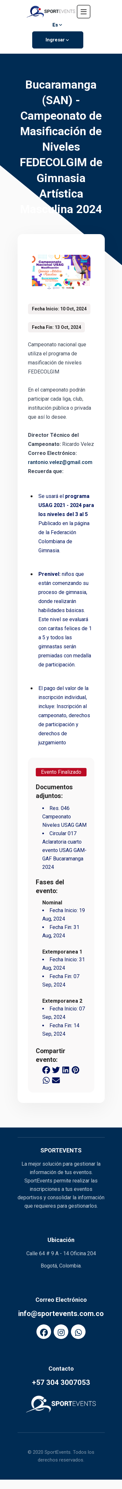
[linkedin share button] (66, 1070)
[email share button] (56, 1080)
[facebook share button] (46, 1070)
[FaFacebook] (43, 1331)
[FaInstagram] (61, 1331)
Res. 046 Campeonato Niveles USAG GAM (64, 817)
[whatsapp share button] (46, 1080)
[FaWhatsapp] (78, 1331)
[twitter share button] (56, 1070)
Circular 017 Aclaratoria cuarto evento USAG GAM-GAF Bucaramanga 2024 (64, 851)
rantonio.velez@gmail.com (60, 463)
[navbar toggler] (83, 11)
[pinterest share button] (75, 1070)
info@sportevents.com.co (61, 1314)
